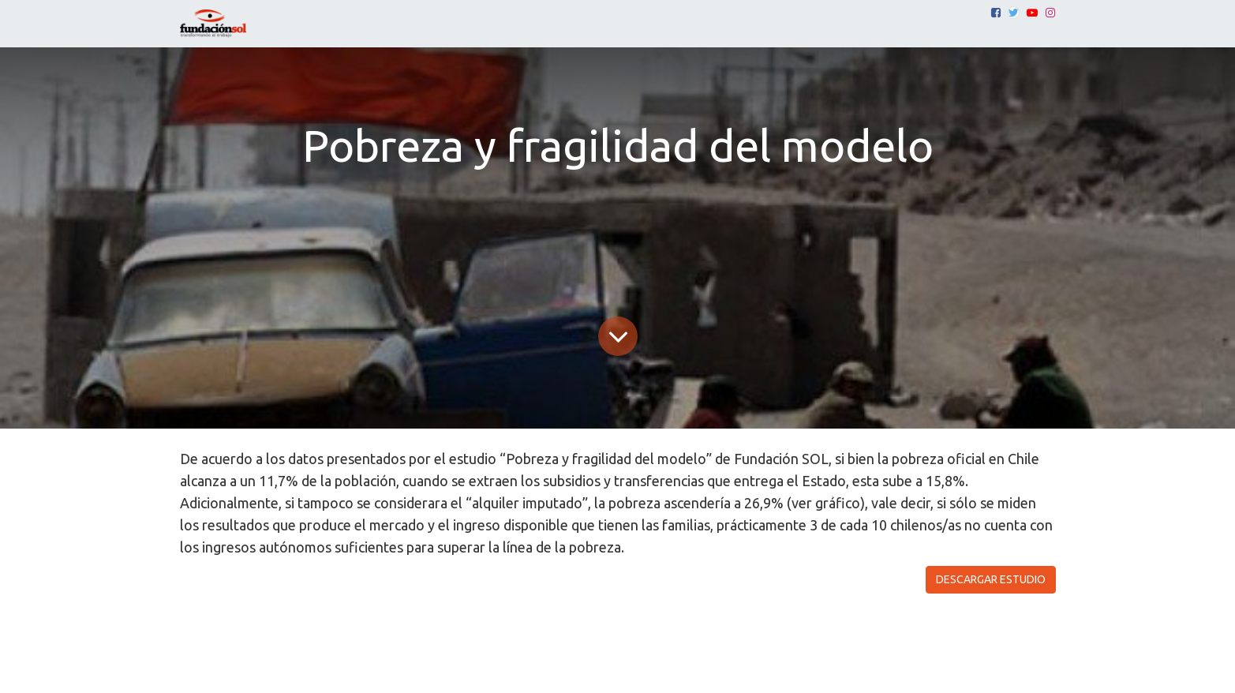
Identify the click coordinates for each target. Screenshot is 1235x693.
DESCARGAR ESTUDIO (991, 579)
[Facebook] (995, 12)
